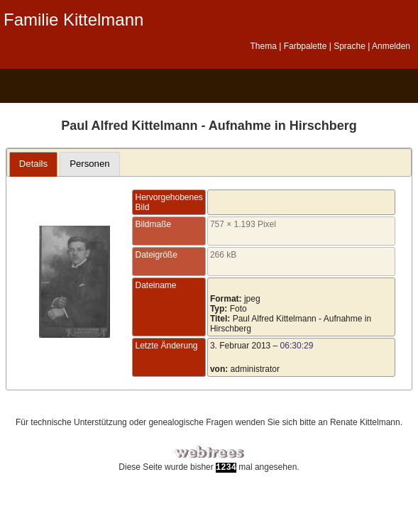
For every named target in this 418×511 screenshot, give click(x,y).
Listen (112, 86)
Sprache (349, 46)
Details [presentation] (33, 163)
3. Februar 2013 (240, 346)
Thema (263, 46)
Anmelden (391, 46)
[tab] (33, 164)
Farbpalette (305, 46)
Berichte (191, 86)
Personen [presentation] (89, 163)
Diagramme (72, 86)
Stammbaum (32, 86)
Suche (231, 86)
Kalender (151, 86)
